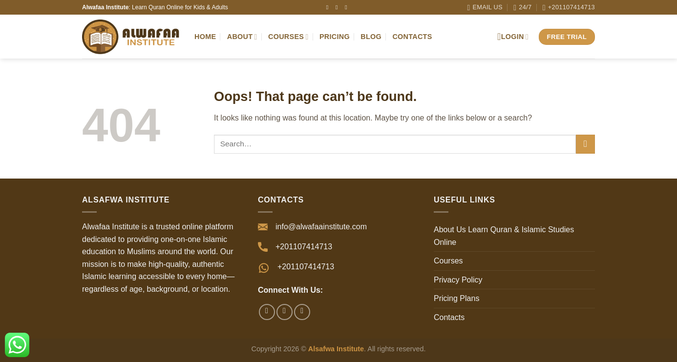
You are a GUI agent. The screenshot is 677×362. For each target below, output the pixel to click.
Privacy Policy (458, 280)
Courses (288, 36)
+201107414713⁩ (303, 246)
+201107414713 (305, 266)
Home (205, 36)
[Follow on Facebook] (329, 7)
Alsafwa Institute (336, 349)
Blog (370, 36)
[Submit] (585, 144)
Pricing (334, 36)
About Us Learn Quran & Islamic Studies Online (504, 235)
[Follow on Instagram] (338, 7)
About (242, 36)
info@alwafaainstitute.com (321, 226)
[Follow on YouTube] (348, 7)
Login (513, 36)
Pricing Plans (456, 298)
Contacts (412, 36)
